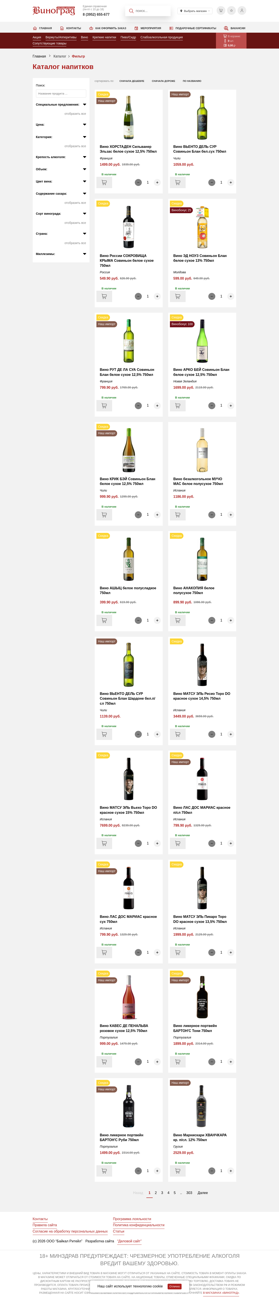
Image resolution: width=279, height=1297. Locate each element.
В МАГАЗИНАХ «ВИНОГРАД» (221, 1292)
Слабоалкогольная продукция (161, 37)
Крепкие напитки (104, 37)
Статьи (118, 1231)
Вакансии (238, 28)
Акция (37, 37)
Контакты (73, 28)
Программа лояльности (132, 1219)
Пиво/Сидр (128, 37)
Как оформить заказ (111, 28)
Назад (138, 1193)
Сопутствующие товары (50, 43)
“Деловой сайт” (129, 1241)
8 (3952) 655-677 (96, 14)
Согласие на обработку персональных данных (70, 1231)
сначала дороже (163, 81)
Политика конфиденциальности (138, 1225)
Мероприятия (151, 28)
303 (189, 1193)
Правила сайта (45, 1225)
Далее (203, 1193)
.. (181, 1193)
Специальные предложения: (57, 104)
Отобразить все (75, 113)
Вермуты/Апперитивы (61, 37)
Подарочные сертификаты (196, 28)
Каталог (59, 56)
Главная (45, 28)
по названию (192, 81)
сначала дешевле (132, 81)
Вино (84, 37)
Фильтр (78, 56)
